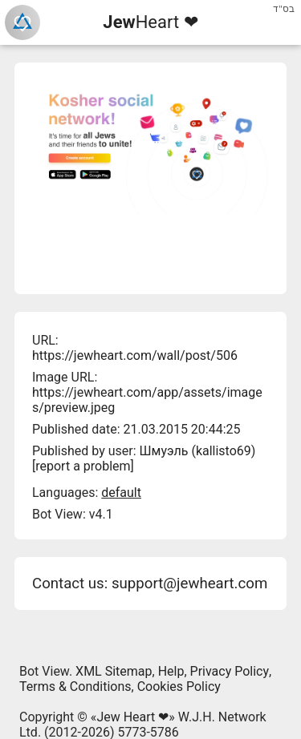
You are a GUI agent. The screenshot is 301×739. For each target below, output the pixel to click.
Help (171, 671)
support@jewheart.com (189, 583)
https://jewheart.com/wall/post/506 (135, 355)
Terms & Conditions (75, 686)
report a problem (82, 466)
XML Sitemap (113, 671)
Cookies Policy (179, 686)
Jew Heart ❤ (132, 717)
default (121, 492)
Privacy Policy (230, 671)
